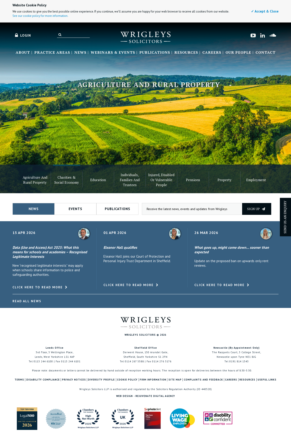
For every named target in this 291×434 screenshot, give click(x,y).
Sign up (256, 209)
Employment (256, 180)
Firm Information (153, 379)
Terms (19, 379)
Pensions (193, 180)
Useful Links (267, 379)
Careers (211, 52)
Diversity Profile (101, 379)
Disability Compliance (43, 379)
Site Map (175, 379)
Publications (154, 52)
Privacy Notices (74, 379)
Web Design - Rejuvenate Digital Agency (145, 396)
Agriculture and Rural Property (35, 180)
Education (98, 180)
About (23, 52)
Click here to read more (38, 287)
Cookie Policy (127, 379)
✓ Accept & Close (264, 11)
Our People (238, 52)
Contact (266, 52)
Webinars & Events (113, 52)
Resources (186, 52)
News (80, 52)
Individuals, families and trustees (130, 180)
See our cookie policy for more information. (40, 16)
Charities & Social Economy (66, 180)
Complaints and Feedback (203, 379)
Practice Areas (52, 52)
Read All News (27, 301)
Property (224, 180)
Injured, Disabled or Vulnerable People (161, 180)
